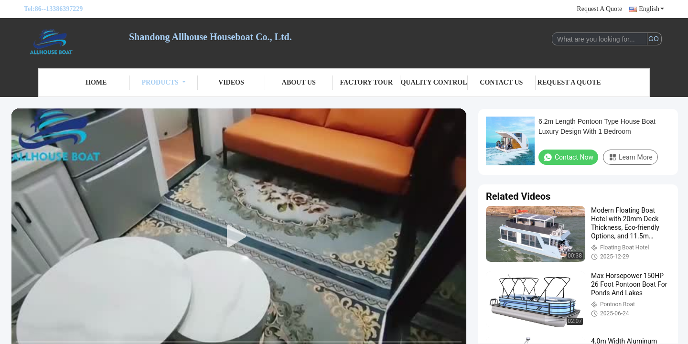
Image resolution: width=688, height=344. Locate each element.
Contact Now (568, 157)
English (651, 8)
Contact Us (501, 82)
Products (164, 82)
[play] (239, 236)
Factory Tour (366, 82)
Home (96, 82)
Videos (231, 82)
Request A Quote (599, 8)
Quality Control (433, 82)
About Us (299, 82)
